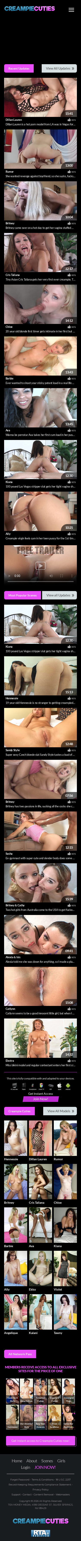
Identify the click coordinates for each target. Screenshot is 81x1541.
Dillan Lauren (14, 119)
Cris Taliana (13, 275)
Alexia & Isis (13, 957)
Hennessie (12, 698)
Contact (27, 1494)
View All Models (59, 1111)
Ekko (32, 1289)
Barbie (9, 378)
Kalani (33, 1333)
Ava (8, 430)
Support (16, 1494)
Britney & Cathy (15, 905)
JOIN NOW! (45, 1467)
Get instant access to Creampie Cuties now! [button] (40, 1440)
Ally (8, 533)
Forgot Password (20, 1479)
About (31, 1460)
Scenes (47, 1460)
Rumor (10, 171)
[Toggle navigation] (71, 10)
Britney (10, 223)
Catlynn (10, 1008)
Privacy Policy (41, 1489)
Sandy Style (12, 750)
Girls (61, 1460)
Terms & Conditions (42, 1479)
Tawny (58, 1333)
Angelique (11, 1333)
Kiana (9, 482)
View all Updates (58, 595)
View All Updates (58, 68)
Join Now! (40, 1099)
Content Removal (43, 1494)
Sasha (9, 853)
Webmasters (62, 1494)
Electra (10, 1060)
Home (17, 1460)
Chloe (9, 326)
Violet (58, 1289)
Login (25, 1467)
